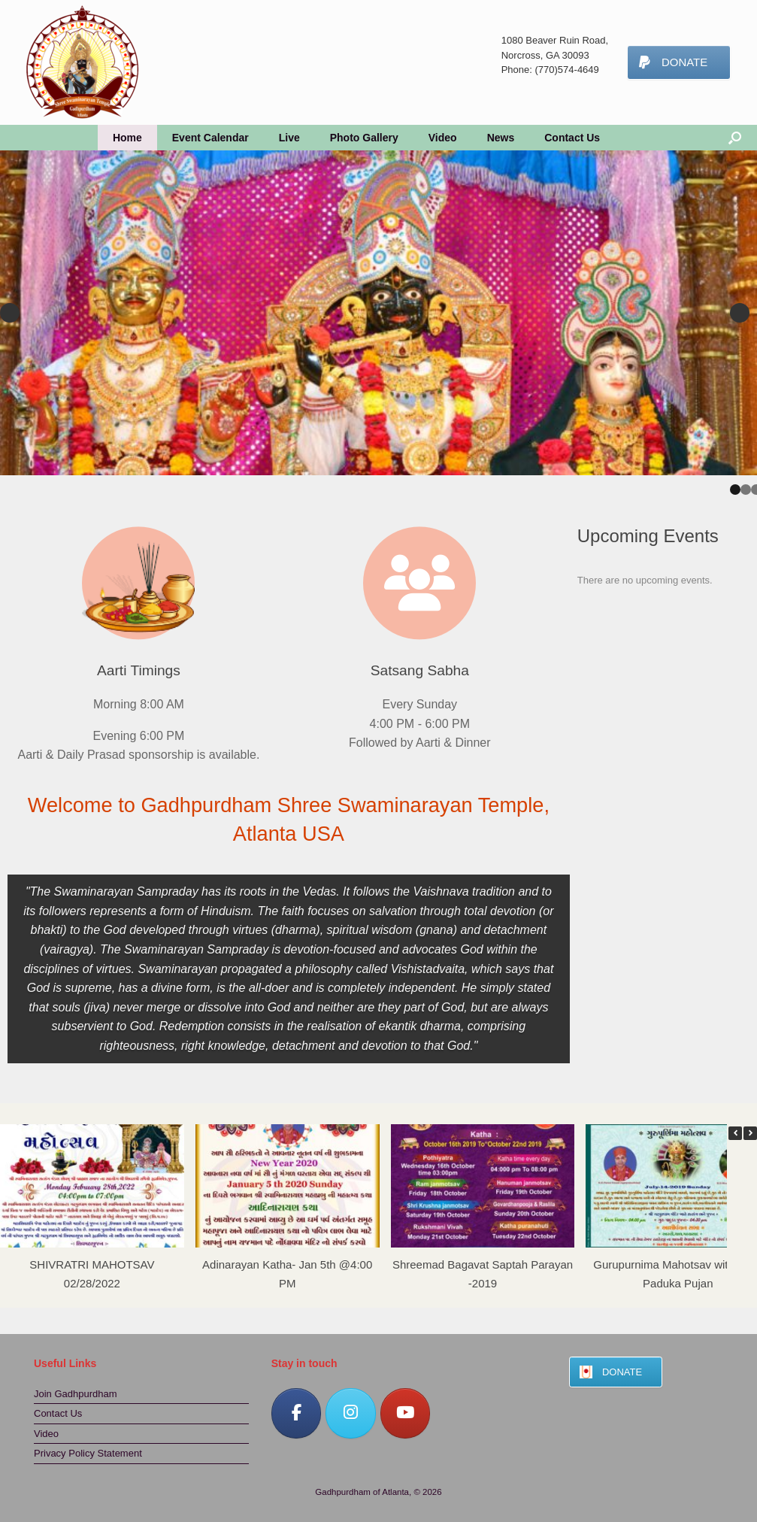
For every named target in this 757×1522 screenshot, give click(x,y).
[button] (750, 1133)
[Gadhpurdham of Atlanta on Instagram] (351, 1413)
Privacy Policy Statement (88, 1453)
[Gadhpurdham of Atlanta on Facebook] (296, 1413)
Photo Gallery (364, 138)
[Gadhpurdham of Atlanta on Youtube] (405, 1413)
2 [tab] (745, 489)
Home (127, 138)
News (501, 138)
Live (289, 138)
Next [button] (739, 313)
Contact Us (572, 138)
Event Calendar (210, 138)
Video (442, 138)
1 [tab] (735, 489)
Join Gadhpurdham (75, 1393)
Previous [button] (10, 313)
